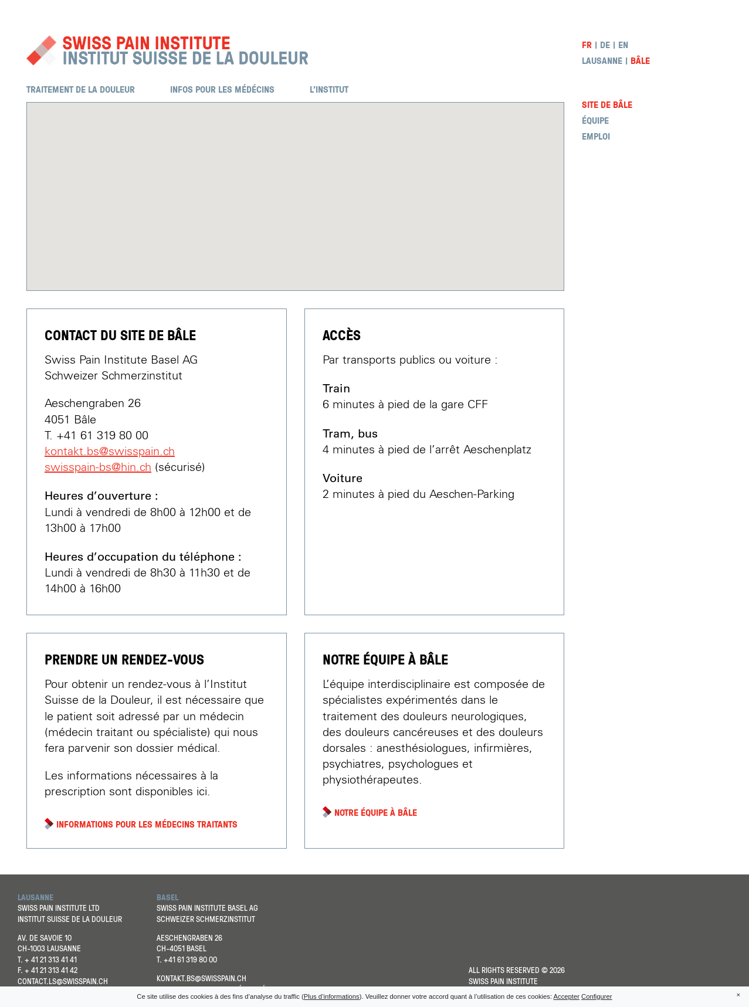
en (623, 45)
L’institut (329, 89)
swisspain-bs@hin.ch (98, 467)
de (605, 45)
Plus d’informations (332, 996)
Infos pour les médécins (222, 89)
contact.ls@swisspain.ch (63, 980)
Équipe (595, 120)
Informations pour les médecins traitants (147, 824)
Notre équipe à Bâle (375, 812)
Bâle (640, 61)
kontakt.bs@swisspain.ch (110, 451)
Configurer (596, 996)
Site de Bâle (607, 105)
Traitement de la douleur (80, 89)
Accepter (566, 996)
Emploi (596, 136)
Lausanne (602, 61)
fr (587, 45)
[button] (295, 185)
